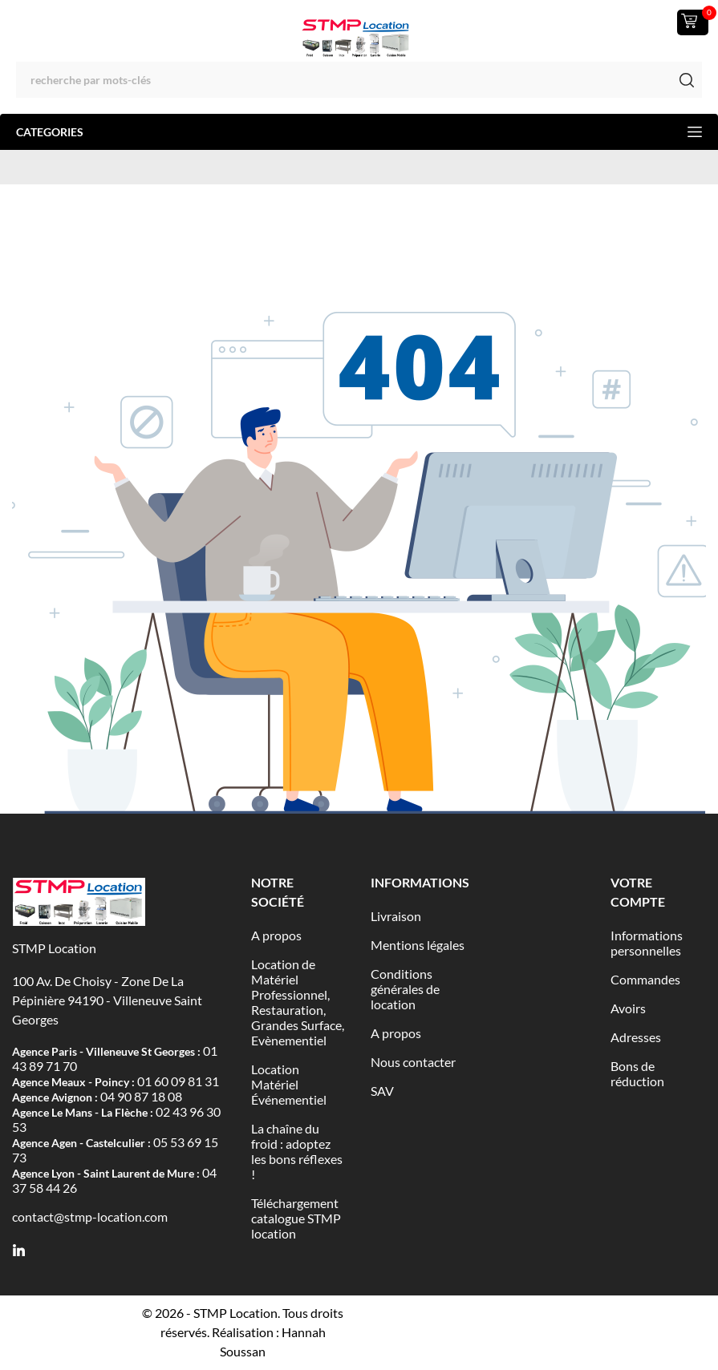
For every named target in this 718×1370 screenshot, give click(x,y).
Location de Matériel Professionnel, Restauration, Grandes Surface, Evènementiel (297, 1002)
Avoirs (628, 1008)
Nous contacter (413, 1061)
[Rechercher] (359, 80)
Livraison (396, 915)
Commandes (645, 979)
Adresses (636, 1037)
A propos (276, 935)
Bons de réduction (637, 1073)
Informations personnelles (647, 942)
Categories (359, 132)
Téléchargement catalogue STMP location (296, 1218)
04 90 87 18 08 (141, 1096)
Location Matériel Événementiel (289, 1084)
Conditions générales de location (405, 989)
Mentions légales (417, 944)
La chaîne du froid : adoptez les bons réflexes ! (297, 1151)
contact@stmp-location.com (90, 1216)
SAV (382, 1090)
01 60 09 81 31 (178, 1081)
